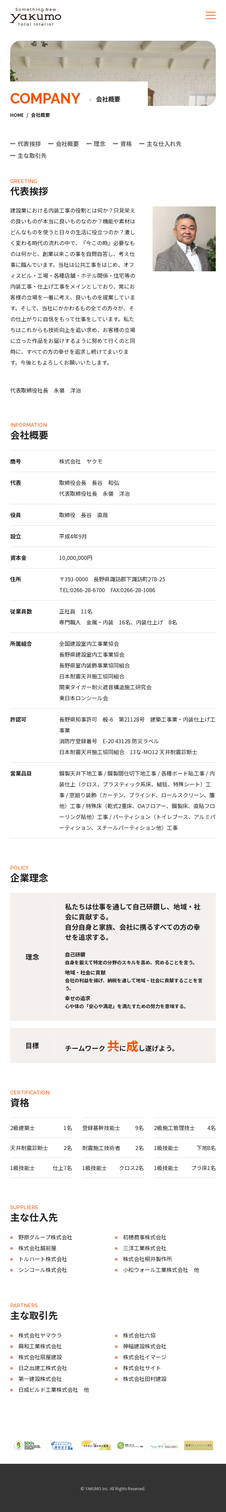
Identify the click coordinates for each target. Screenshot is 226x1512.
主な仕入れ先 (164, 143)
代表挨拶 (29, 143)
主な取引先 (32, 155)
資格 (126, 143)
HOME (17, 114)
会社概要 (67, 143)
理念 (99, 143)
